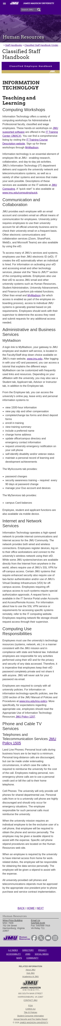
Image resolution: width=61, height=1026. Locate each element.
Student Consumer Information (30, 1016)
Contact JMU (30, 1000)
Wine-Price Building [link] (12, 920)
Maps (19, 958)
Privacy (42, 950)
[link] (34, 940)
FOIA (30, 1006)
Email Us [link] (35, 920)
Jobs (27, 954)
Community (32, 958)
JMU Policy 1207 (25, 716)
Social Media (42, 954)
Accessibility (13, 954)
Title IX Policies (30, 1012)
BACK (21, 908)
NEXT (40, 908)
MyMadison (32, 147)
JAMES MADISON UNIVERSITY (34, 1022)
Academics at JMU (30, 976)
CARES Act (30, 1009)
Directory (28, 950)
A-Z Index (13, 950)
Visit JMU (30, 973)
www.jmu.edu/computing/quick (19, 192)
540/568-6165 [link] (38, 923)
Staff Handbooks (13, 45)
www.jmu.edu (34, 358)
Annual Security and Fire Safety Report (30, 1019)
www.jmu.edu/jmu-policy (33, 701)
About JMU (30, 970)
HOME (31, 908)
